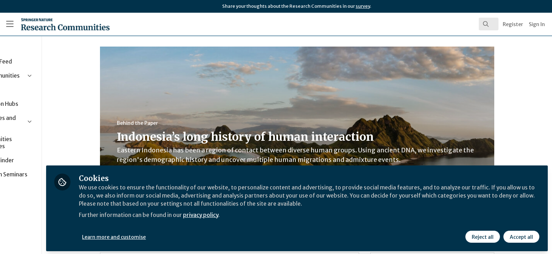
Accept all (521, 235)
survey (363, 6)
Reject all (482, 235)
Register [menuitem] (513, 24)
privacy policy (251, 213)
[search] (488, 24)
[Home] (57, 24)
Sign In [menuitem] (537, 24)
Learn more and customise (162, 235)
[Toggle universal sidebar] (10, 24)
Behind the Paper (161, 123)
